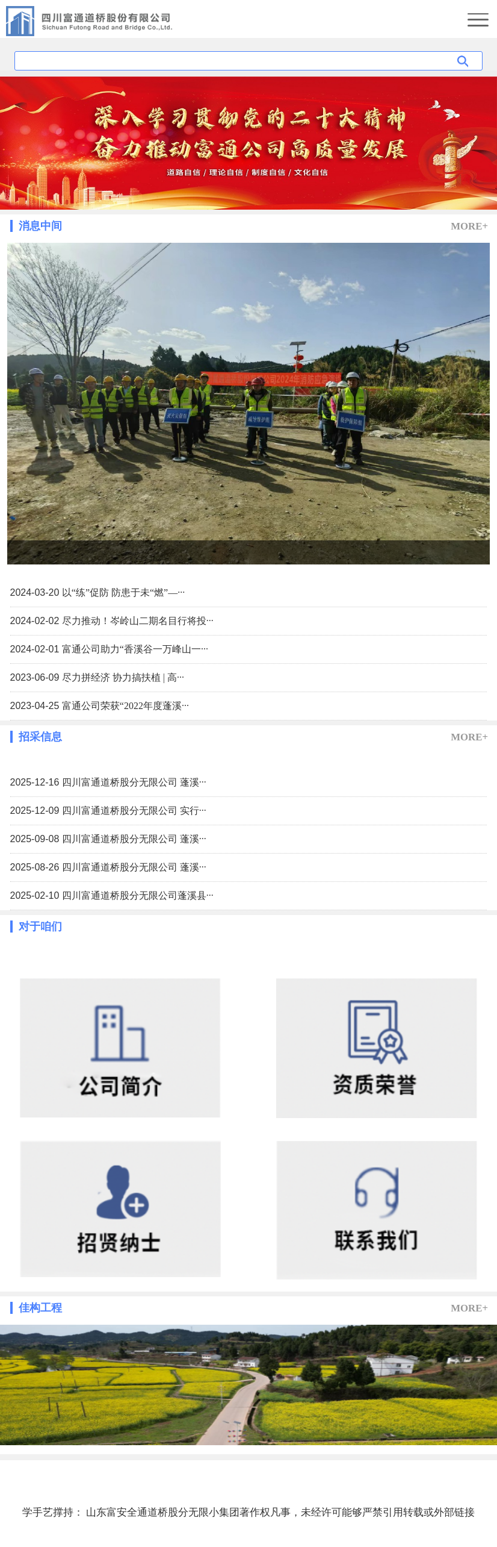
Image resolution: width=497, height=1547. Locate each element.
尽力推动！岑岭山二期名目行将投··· (138, 621)
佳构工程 (40, 1308)
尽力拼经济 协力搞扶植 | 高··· (123, 677)
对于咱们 (40, 926)
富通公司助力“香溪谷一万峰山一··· (135, 649)
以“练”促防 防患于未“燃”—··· (123, 592)
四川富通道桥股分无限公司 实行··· (134, 810)
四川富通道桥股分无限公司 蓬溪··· (134, 782)
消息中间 (40, 226)
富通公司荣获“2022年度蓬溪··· (125, 706)
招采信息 (40, 737)
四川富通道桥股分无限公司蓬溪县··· (138, 895)
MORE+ (469, 226)
